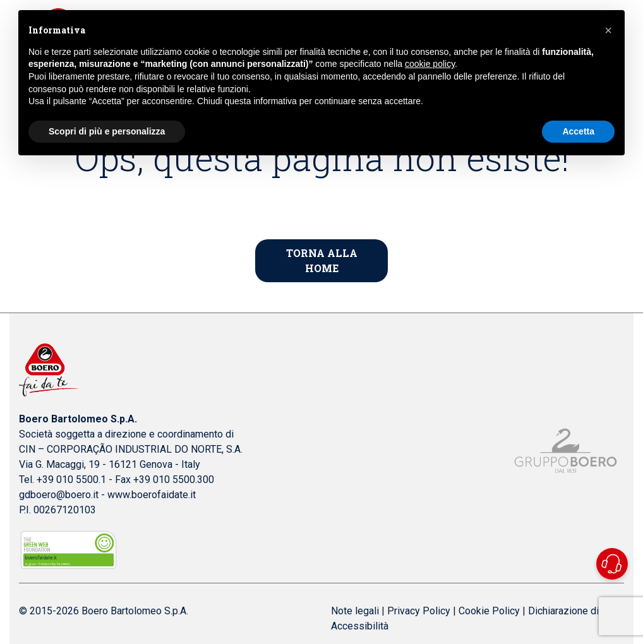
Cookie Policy (489, 611)
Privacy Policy (418, 611)
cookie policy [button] (430, 64)
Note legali (355, 611)
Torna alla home (322, 260)
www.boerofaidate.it (151, 495)
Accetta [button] (578, 131)
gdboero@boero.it (60, 495)
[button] (608, 30)
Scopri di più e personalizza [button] (107, 131)
